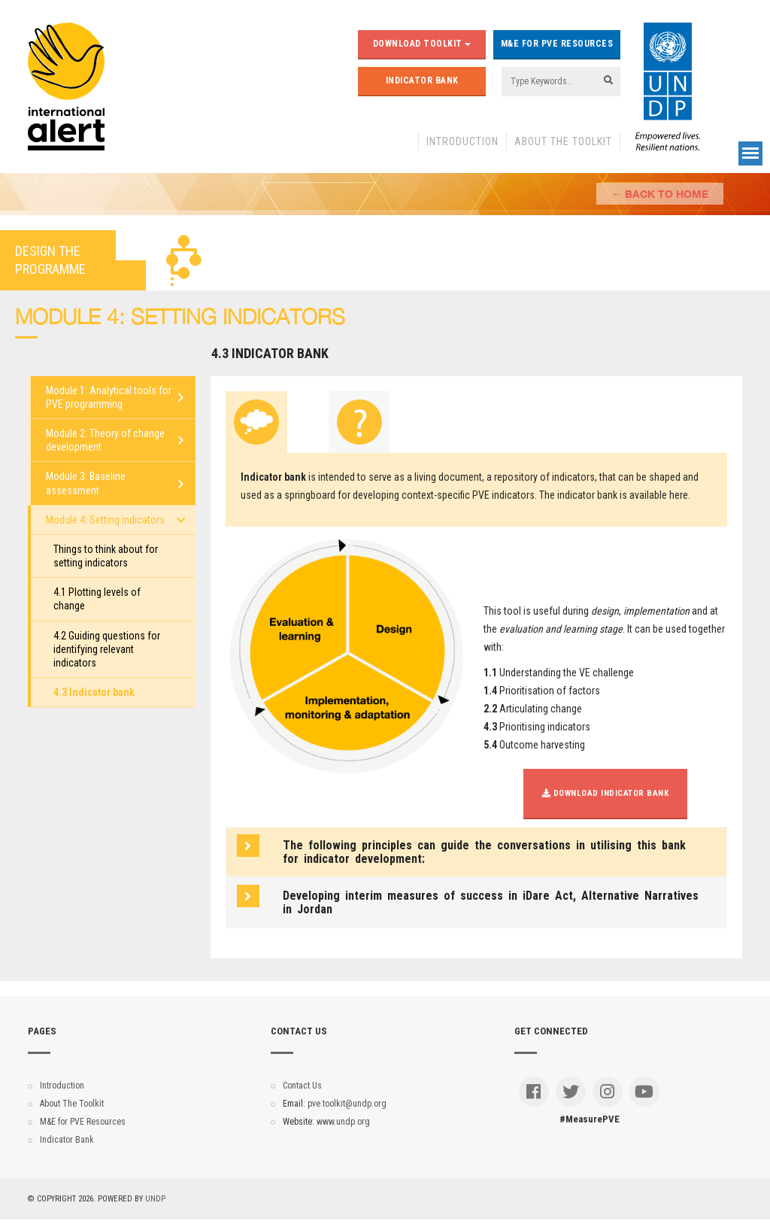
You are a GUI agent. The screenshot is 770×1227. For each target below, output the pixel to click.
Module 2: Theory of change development (105, 440)
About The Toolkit (563, 141)
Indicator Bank (422, 80)
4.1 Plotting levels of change (97, 599)
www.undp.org (343, 1121)
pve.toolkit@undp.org (347, 1103)
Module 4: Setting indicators (105, 520)
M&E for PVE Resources (557, 43)
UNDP (155, 1199)
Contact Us (302, 1085)
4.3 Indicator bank (94, 692)
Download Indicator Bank (605, 793)
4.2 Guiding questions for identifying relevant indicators (106, 649)
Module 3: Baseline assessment (86, 483)
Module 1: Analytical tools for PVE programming (108, 397)
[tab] (256, 422)
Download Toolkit (422, 43)
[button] (492, 902)
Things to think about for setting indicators (105, 556)
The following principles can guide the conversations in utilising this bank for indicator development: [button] (484, 852)
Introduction (462, 141)
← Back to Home (659, 193)
